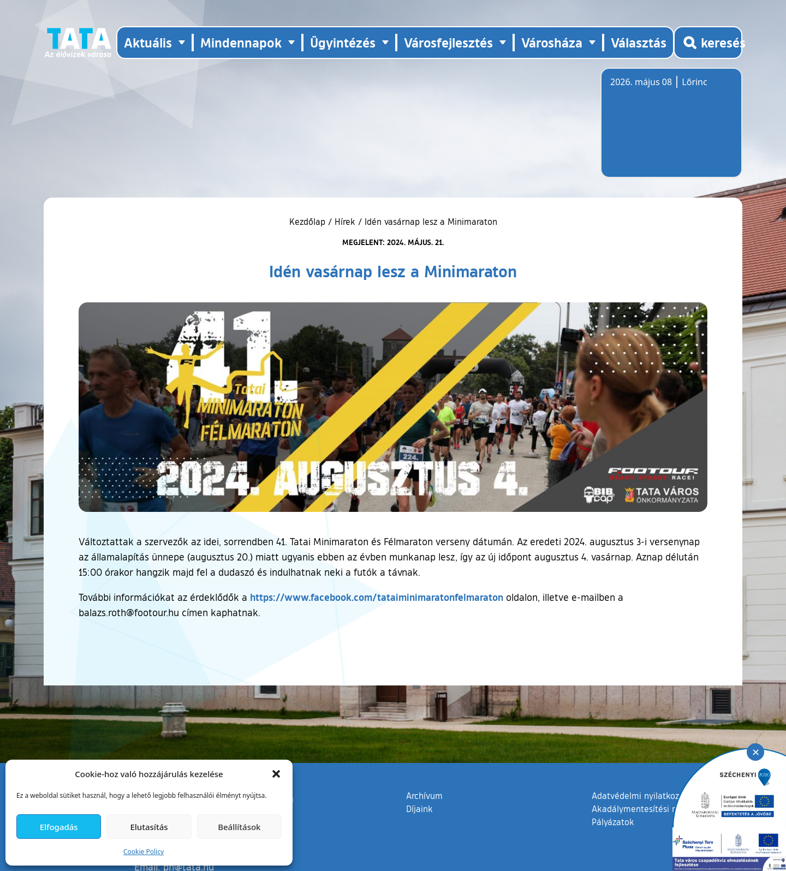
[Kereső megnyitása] (708, 42)
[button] (276, 773)
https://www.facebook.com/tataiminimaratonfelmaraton (376, 597)
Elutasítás (149, 826)
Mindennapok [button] (241, 42)
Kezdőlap (308, 221)
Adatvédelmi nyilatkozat (639, 795)
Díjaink (419, 808)
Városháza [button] (551, 42)
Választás (638, 42)
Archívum (424, 795)
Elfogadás (59, 826)
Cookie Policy (143, 851)
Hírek (345, 221)
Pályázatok (613, 821)
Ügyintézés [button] (343, 42)
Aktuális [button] (148, 42)
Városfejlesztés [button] (448, 42)
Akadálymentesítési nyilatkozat (653, 808)
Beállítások (239, 826)
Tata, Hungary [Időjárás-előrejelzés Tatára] (671, 129)
